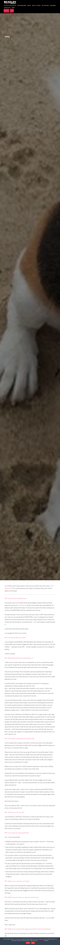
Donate (6, 11)
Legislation (7, 8)
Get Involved (45, 6)
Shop (11, 11)
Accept (27, 942)
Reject (33, 942)
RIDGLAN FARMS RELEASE (10, 6)
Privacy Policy (41, 940)
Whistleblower (21, 6)
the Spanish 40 (21, 606)
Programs (53, 6)
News (13, 8)
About (29, 6)
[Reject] (58, 941)
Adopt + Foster (36, 6)
